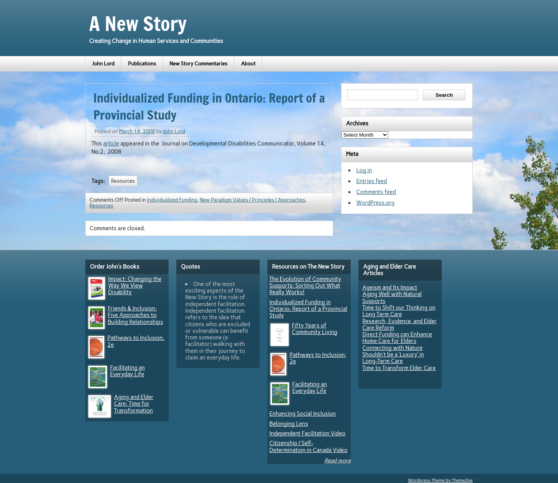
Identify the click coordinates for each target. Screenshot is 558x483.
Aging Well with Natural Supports (392, 297)
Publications (142, 64)
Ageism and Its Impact (389, 287)
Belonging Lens (288, 423)
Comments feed (376, 191)
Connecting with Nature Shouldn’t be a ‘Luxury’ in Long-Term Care (393, 354)
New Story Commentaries (198, 64)
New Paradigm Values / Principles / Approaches (252, 200)
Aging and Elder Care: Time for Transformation (133, 404)
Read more (337, 460)
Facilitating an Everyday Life (127, 371)
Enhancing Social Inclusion (302, 413)
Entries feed (371, 181)
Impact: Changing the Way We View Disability (135, 286)
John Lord (103, 64)
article (111, 143)
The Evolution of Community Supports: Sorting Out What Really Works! (305, 286)
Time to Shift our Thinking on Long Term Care (399, 311)
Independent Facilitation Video (307, 433)
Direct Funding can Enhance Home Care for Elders (397, 337)
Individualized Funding (172, 200)
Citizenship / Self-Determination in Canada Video (308, 446)
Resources (123, 181)
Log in (364, 170)
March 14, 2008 (137, 131)
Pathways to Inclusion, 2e (135, 341)
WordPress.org (375, 202)
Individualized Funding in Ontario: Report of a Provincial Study (308, 309)
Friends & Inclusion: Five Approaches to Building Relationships (135, 315)
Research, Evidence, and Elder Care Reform (399, 324)
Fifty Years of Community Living (314, 329)
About (248, 64)
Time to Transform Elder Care (399, 368)
